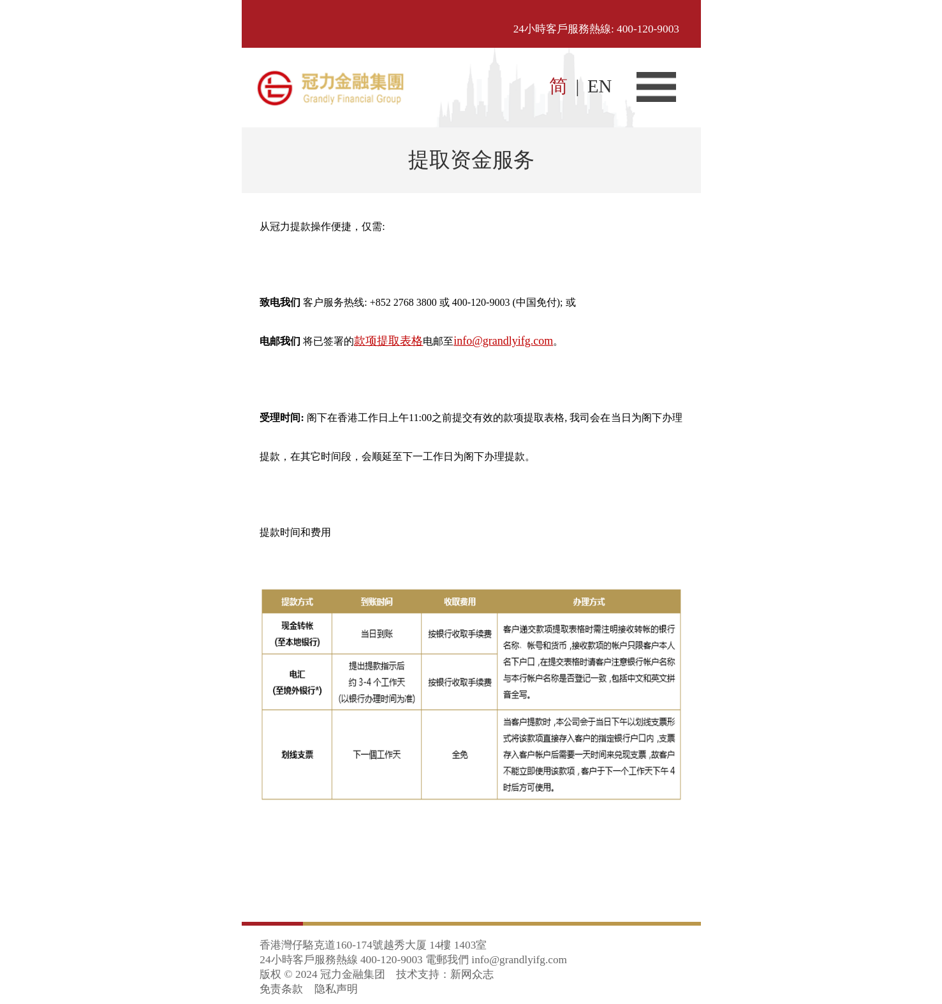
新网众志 (472, 974)
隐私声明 (336, 989)
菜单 (656, 87)
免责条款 (281, 989)
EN (599, 86)
